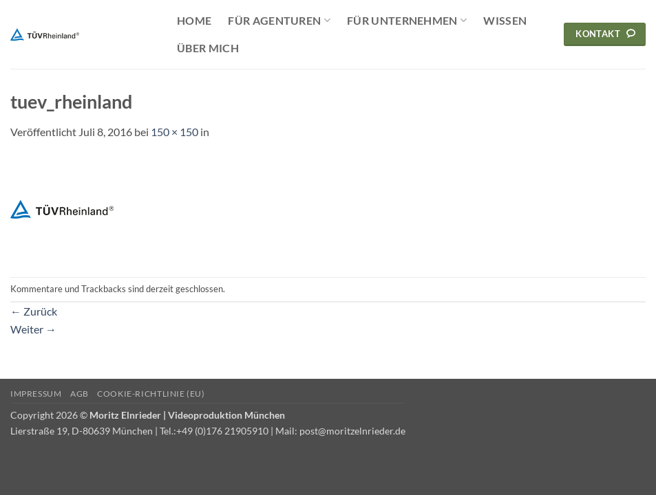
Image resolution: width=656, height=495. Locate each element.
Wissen (505, 20)
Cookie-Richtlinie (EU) (150, 393)
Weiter (33, 329)
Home (194, 20)
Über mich (208, 47)
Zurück (33, 311)
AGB (79, 393)
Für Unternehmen (407, 21)
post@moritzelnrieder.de (352, 431)
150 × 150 (174, 131)
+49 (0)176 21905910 (222, 431)
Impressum (36, 393)
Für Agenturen (279, 21)
